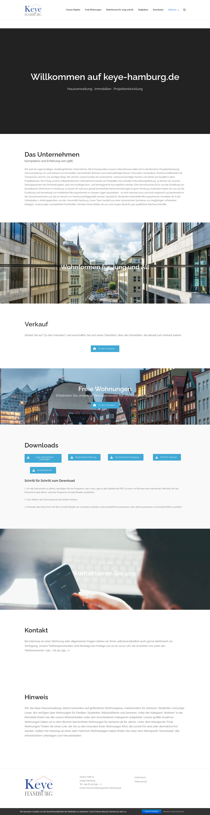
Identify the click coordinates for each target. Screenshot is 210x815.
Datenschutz (141, 781)
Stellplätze (143, 10)
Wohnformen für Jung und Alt (119, 10)
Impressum (140, 777)
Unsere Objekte (73, 10)
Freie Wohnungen (93, 10)
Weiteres (172, 10)
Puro (125, 810)
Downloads (158, 10)
